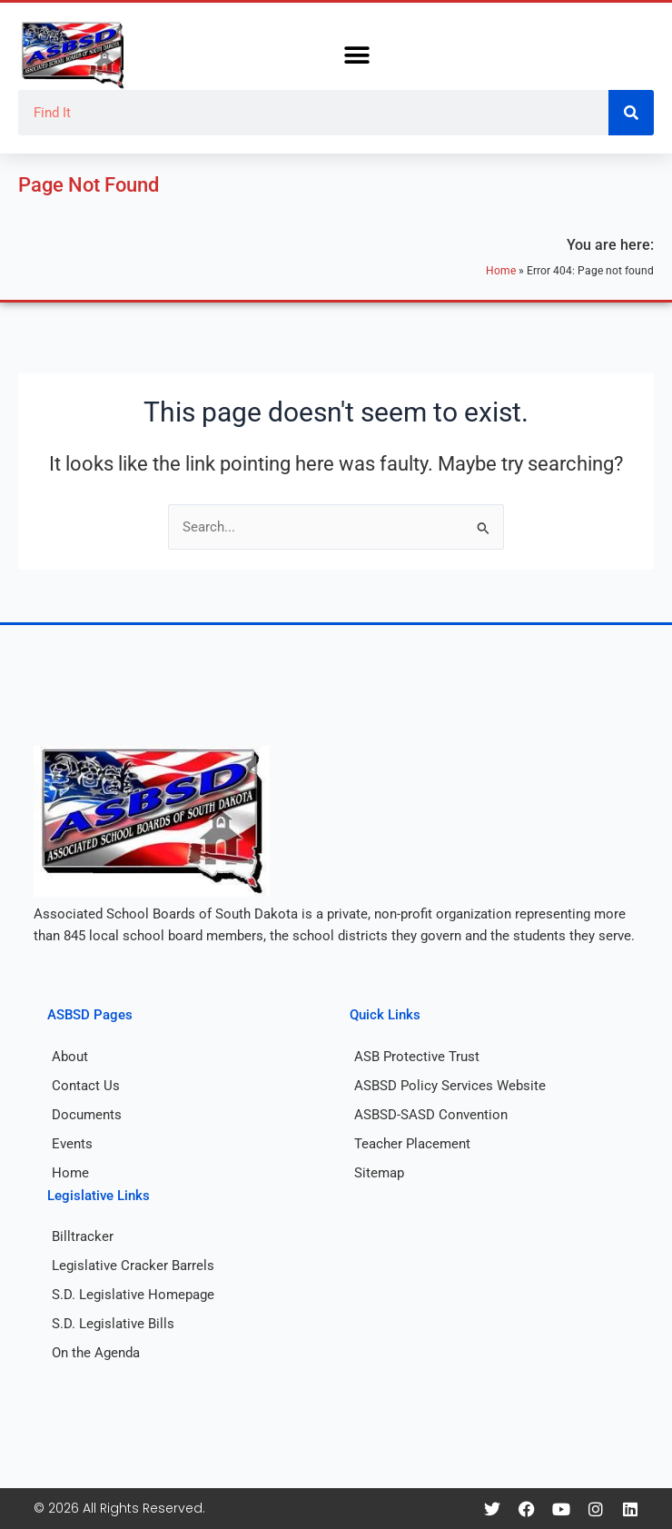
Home (501, 270)
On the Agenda (96, 1353)
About (70, 1056)
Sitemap (379, 1173)
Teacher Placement (412, 1144)
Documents (87, 1115)
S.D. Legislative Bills (113, 1324)
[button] (356, 55)
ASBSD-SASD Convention (431, 1115)
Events (72, 1144)
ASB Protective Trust (416, 1056)
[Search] (631, 112)
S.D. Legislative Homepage (133, 1294)
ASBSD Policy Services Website (450, 1085)
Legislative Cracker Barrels (133, 1265)
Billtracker (83, 1236)
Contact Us (86, 1085)
